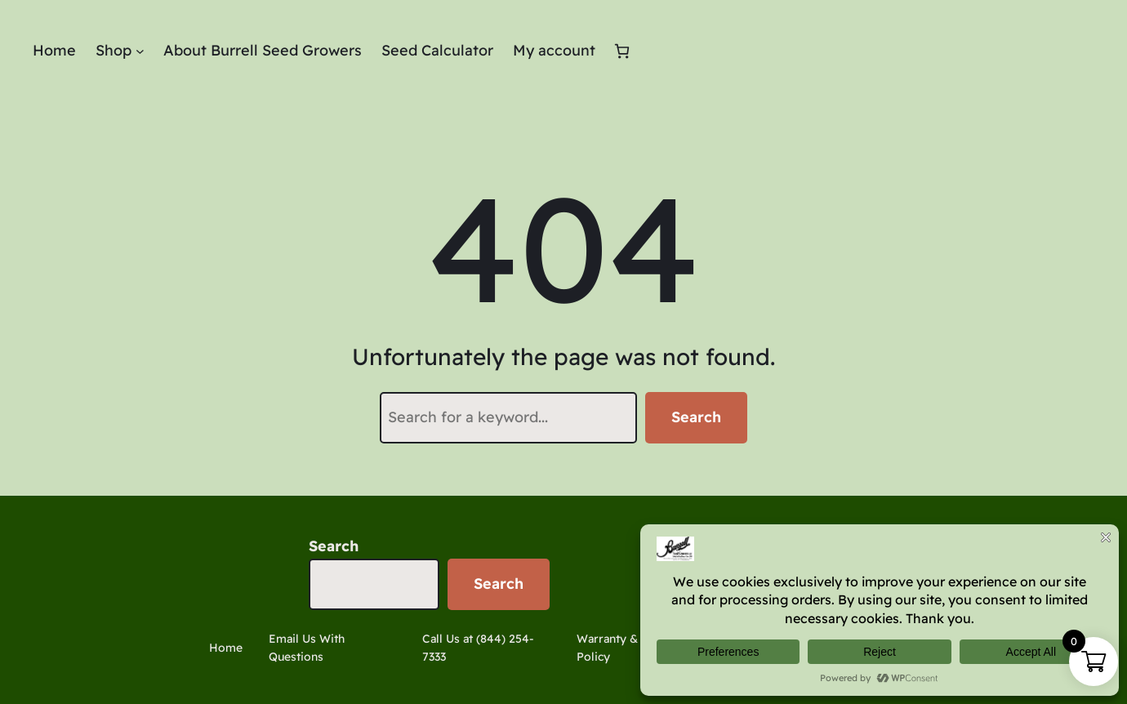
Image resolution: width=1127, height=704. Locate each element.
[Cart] (622, 51)
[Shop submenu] (140, 51)
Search (696, 417)
